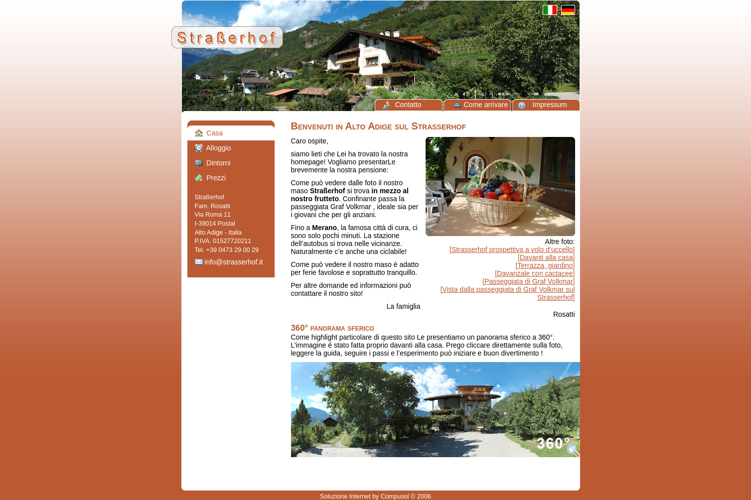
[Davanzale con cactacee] (535, 273)
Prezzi (210, 178)
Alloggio (213, 148)
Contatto (408, 105)
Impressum (550, 105)
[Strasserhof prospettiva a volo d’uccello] (512, 249)
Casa (209, 133)
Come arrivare (486, 105)
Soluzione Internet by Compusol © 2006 (375, 496)
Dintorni (213, 163)
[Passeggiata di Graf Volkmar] (528, 281)
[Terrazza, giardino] (545, 265)
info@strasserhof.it (229, 262)
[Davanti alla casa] (546, 257)
